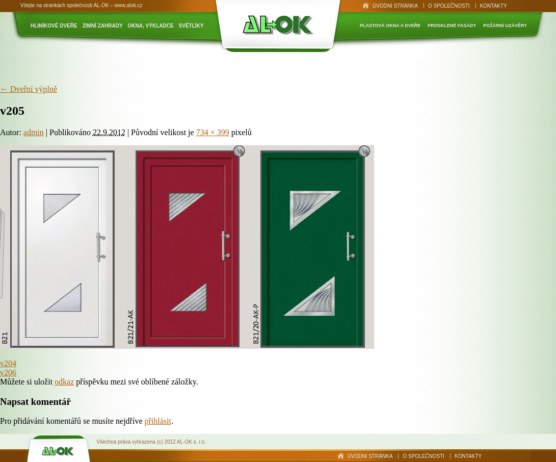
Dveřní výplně (28, 89)
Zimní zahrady (103, 26)
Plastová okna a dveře (390, 25)
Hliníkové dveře (54, 26)
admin (33, 132)
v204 (8, 363)
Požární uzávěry (505, 25)
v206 (8, 372)
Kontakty (493, 6)
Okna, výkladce (151, 26)
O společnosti (449, 6)
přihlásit (157, 421)
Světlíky (191, 26)
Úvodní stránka (395, 6)
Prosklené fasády (452, 25)
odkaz (64, 381)
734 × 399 (212, 132)
